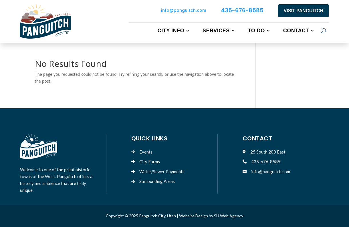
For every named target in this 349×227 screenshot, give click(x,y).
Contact (296, 30)
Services (216, 30)
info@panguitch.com (183, 10)
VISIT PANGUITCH (303, 10)
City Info (171, 30)
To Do (256, 30)
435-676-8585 (242, 10)
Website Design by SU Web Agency (211, 215)
